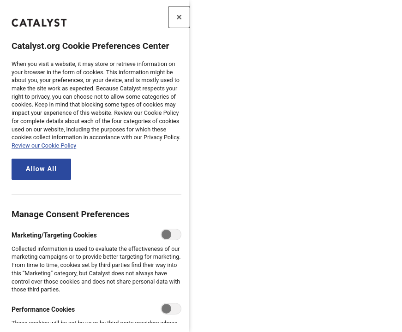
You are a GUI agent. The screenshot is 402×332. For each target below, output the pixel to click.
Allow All (41, 169)
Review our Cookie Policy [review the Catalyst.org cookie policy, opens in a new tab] (44, 145)
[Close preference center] (179, 17)
